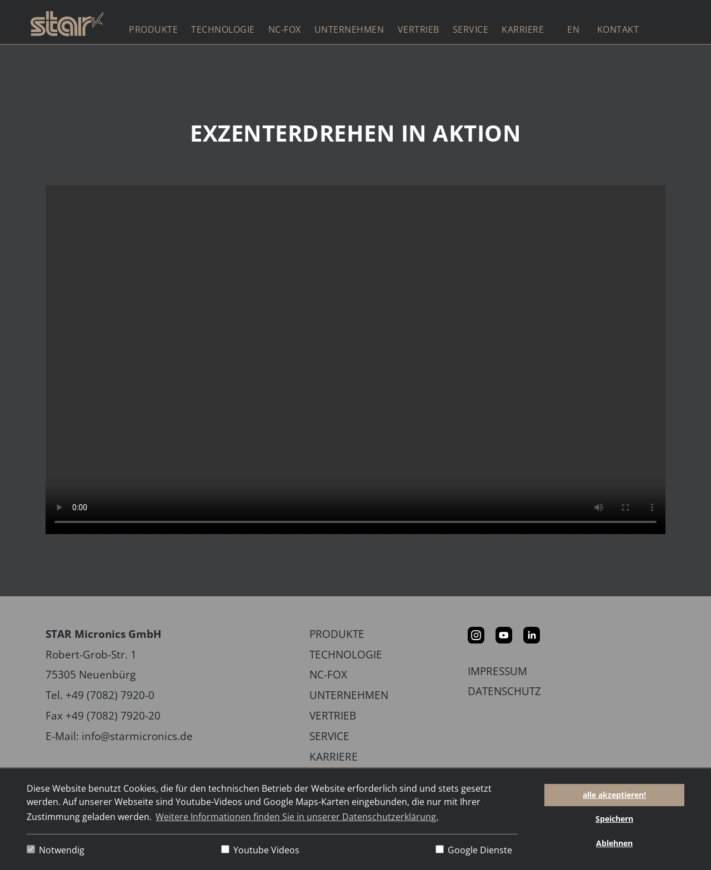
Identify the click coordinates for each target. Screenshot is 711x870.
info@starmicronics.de (137, 735)
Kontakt (618, 29)
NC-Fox (284, 29)
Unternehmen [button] (349, 29)
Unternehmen (348, 694)
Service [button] (471, 29)
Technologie (345, 654)
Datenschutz (504, 690)
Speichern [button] (614, 818)
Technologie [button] (223, 29)
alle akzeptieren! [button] (614, 794)
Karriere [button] (523, 29)
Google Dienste (473, 850)
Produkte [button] (153, 29)
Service (329, 735)
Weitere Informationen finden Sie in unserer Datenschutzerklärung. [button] (297, 817)
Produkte (336, 633)
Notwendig (55, 850)
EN (573, 29)
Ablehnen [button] (614, 843)
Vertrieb (418, 29)
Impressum (497, 670)
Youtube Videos (260, 850)
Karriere (333, 756)
